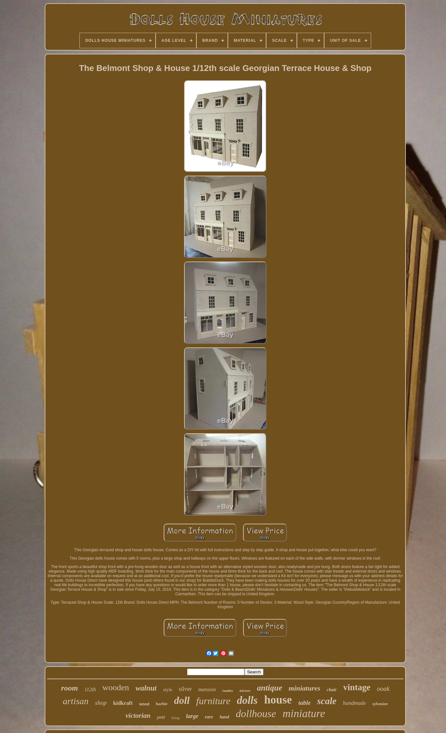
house (278, 699)
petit (161, 717)
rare (209, 716)
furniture (213, 700)
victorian (137, 715)
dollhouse (256, 713)
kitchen (245, 690)
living (175, 718)
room (69, 688)
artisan (75, 701)
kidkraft (123, 703)
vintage (356, 687)
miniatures (305, 688)
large (192, 716)
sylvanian (380, 704)
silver (185, 689)
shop (101, 702)
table (304, 702)
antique (269, 687)
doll (182, 700)
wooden (115, 687)
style (167, 689)
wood (144, 704)
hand (224, 717)
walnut (146, 688)
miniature (304, 713)
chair (331, 689)
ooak (383, 688)
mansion (207, 689)
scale (326, 701)
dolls (247, 700)
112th (90, 689)
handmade (354, 703)
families (227, 690)
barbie (162, 703)
